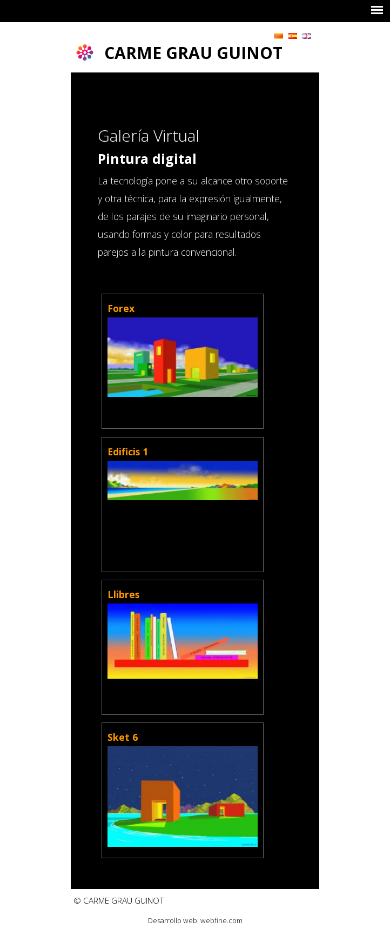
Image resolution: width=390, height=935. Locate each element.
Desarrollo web (172, 920)
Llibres (123, 594)
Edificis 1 (127, 451)
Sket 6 (122, 737)
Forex (121, 308)
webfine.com (221, 920)
